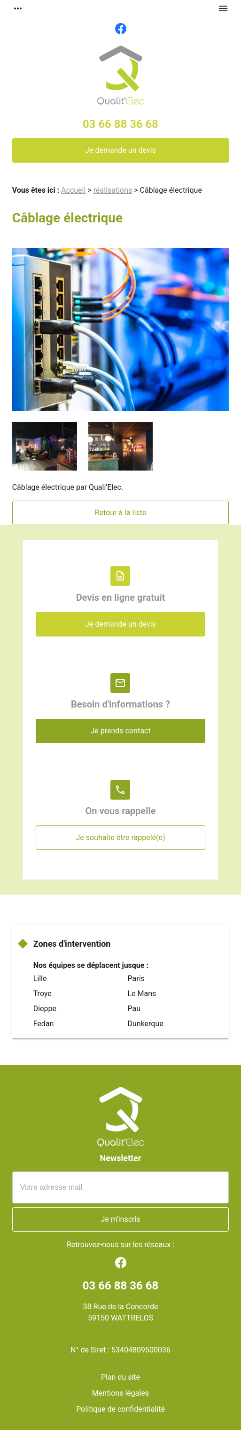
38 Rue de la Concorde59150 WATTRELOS (120, 1312)
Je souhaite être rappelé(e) (120, 837)
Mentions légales (120, 1393)
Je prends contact (120, 730)
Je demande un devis (120, 150)
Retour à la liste (121, 512)
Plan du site (120, 1377)
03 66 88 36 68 (120, 124)
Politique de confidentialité (120, 1409)
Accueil (73, 190)
